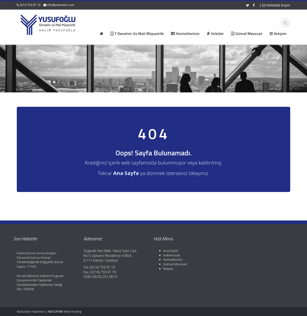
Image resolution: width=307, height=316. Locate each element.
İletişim (164, 268)
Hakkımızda (167, 255)
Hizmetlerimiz (168, 259)
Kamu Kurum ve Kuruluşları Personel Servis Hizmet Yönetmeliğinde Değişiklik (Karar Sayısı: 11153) (35, 260)
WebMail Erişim (276, 5)
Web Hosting (72, 312)
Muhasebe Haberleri (31, 312)
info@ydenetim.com (60, 5)
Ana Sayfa (166, 250)
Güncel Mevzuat (171, 264)
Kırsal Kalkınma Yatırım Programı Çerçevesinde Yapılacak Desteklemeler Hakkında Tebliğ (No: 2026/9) (35, 282)
